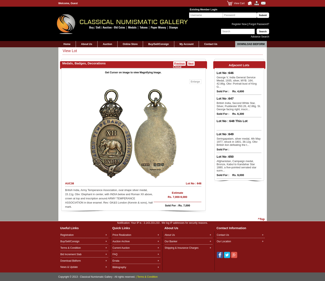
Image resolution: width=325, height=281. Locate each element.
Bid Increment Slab (71, 254)
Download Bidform (251, 44)
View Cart (239, 3)
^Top (261, 219)
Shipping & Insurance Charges (182, 247)
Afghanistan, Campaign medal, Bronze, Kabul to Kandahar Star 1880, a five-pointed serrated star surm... (236, 166)
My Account (186, 44)
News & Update (69, 267)
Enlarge (195, 81)
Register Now (239, 24)
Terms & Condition (70, 247)
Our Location (224, 241)
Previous (179, 63)
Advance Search (260, 36)
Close (177, 67)
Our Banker (171, 241)
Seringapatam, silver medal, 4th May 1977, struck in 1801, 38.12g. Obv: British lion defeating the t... (239, 141)
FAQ (115, 254)
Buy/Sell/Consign (158, 44)
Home (67, 44)
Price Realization (122, 235)
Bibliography (119, 267)
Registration (67, 235)
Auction (107, 44)
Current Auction (121, 247)
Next (191, 63)
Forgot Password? (258, 24)
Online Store (130, 44)
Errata (116, 260)
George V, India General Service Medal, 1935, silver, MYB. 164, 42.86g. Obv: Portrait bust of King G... (237, 82)
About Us (86, 44)
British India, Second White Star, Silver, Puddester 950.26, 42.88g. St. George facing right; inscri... (239, 106)
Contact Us (210, 44)
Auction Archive (121, 241)
